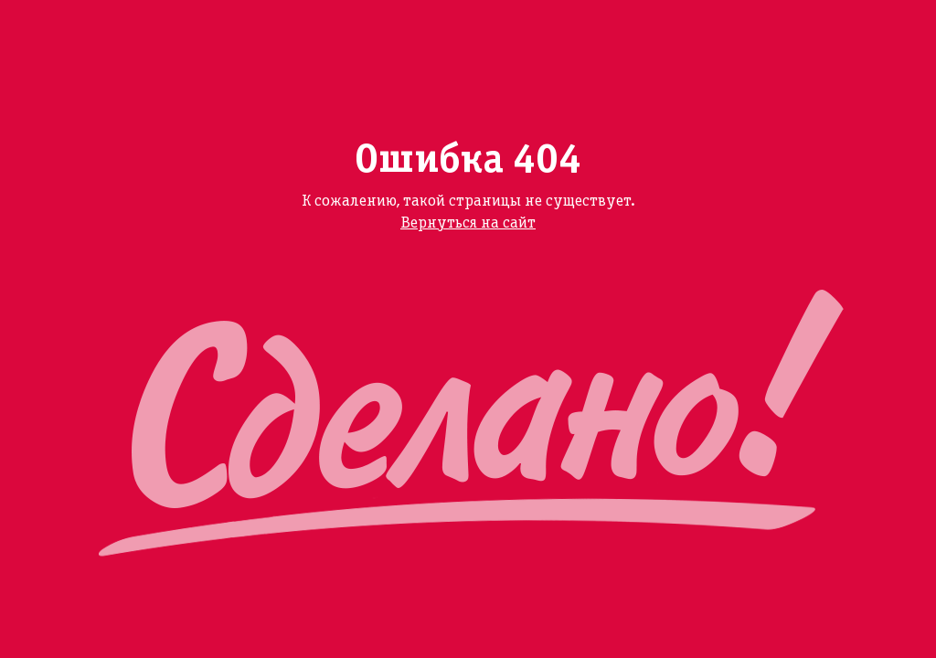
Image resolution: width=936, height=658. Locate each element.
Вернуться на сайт (468, 223)
